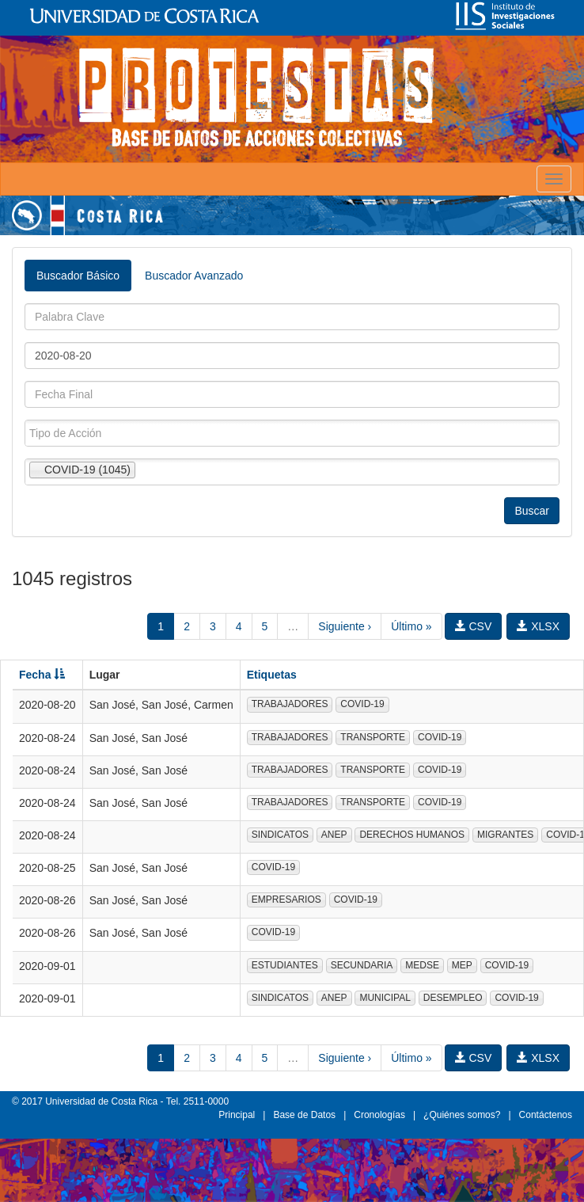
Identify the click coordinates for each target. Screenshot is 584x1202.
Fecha (42, 674)
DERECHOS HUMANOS (412, 834)
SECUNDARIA (362, 965)
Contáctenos (545, 1114)
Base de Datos (304, 1114)
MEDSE (422, 965)
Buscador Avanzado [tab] (194, 275)
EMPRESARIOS (286, 899)
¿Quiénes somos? (461, 1114)
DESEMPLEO (453, 997)
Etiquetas (272, 674)
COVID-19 (362, 703)
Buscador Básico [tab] (77, 275)
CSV (473, 626)
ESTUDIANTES (285, 965)
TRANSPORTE (372, 737)
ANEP (334, 834)
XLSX (538, 626)
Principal (236, 1114)
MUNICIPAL (384, 997)
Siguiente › (344, 626)
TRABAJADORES (290, 703)
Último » (411, 626)
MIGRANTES (505, 834)
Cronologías (379, 1114)
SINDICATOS (280, 834)
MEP (462, 965)
